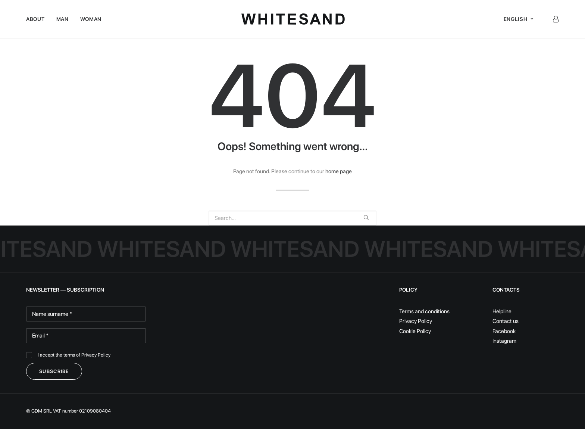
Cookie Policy (415, 331)
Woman (91, 19)
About (35, 19)
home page (338, 171)
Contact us (505, 321)
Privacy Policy (95, 355)
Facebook (504, 331)
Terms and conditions (424, 311)
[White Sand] (293, 19)
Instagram (504, 341)
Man (62, 19)
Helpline (502, 311)
